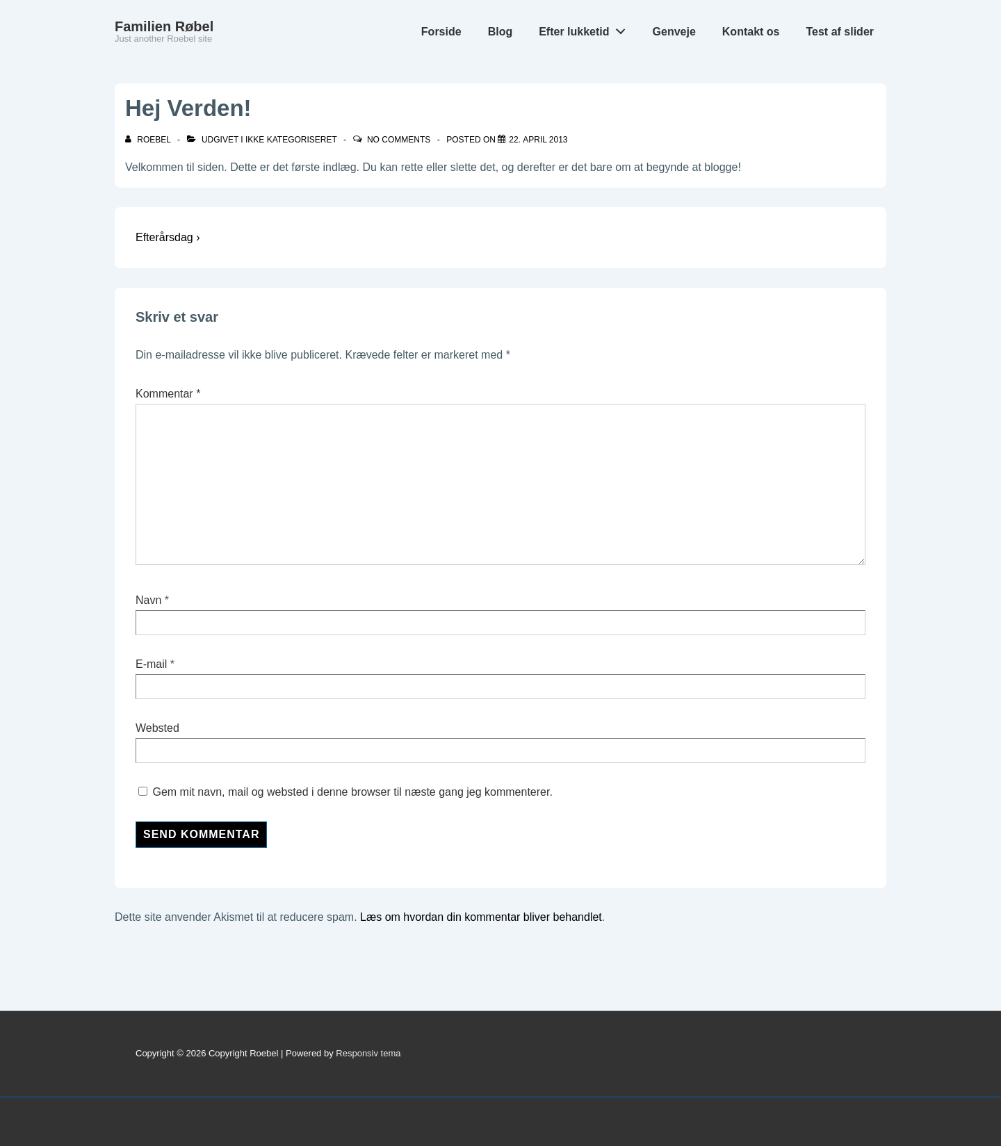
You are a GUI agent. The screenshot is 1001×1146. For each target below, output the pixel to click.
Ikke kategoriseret (291, 140)
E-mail (151, 664)
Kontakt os (751, 32)
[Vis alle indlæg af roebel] (149, 140)
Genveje (674, 32)
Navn (148, 600)
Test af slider (840, 32)
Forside (441, 32)
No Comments (398, 140)
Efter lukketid (586, 28)
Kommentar (168, 394)
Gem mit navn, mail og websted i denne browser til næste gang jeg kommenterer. (352, 792)
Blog (500, 32)
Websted (157, 728)
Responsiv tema (368, 1053)
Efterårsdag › (168, 237)
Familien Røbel (164, 26)
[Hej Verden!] (538, 140)
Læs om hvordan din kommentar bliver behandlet (481, 917)
